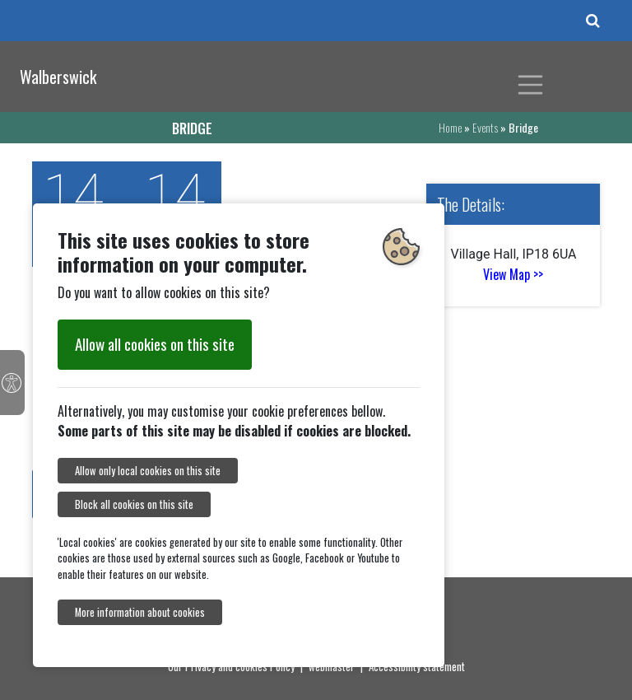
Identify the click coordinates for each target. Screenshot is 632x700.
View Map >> (513, 274)
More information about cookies (140, 612)
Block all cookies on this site (134, 504)
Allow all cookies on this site (155, 344)
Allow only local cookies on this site (148, 470)
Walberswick (58, 76)
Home (450, 127)
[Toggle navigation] (530, 85)
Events (485, 127)
